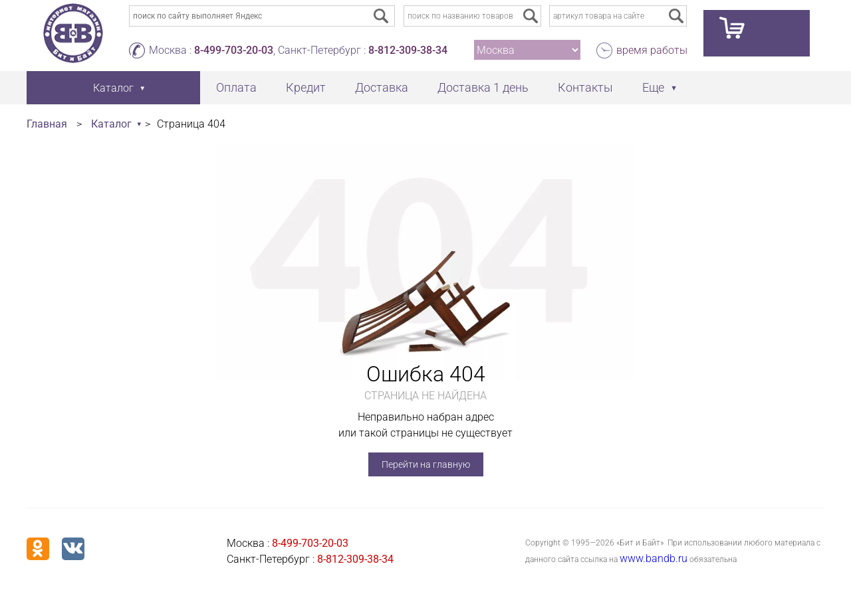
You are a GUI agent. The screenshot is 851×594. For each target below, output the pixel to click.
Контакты (585, 87)
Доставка (381, 87)
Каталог (111, 124)
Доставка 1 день (483, 87)
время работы (651, 50)
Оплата (236, 87)
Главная (47, 124)
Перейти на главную (426, 464)
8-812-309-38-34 (407, 50)
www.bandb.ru (653, 558)
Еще (653, 87)
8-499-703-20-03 (233, 50)
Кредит (306, 87)
